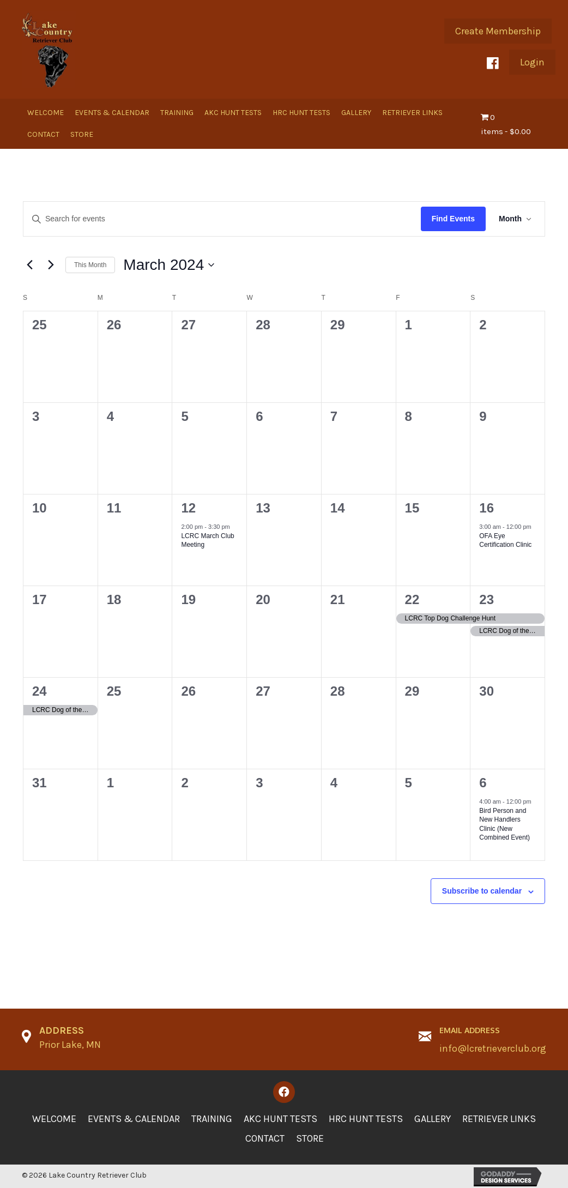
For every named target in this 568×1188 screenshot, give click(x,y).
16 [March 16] (486, 507)
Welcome (54, 1119)
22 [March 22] (412, 599)
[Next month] (50, 265)
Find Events (453, 218)
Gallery (432, 1119)
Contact (265, 1138)
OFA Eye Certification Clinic (505, 540)
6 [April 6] (482, 782)
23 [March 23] (486, 599)
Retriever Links (499, 1119)
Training (211, 1119)
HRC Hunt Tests (366, 1119)
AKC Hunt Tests (280, 1119)
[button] (498, 31)
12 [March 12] (188, 507)
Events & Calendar (134, 1119)
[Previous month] (29, 265)
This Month (90, 265)
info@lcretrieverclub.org (492, 1048)
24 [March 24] (39, 691)
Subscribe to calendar (482, 891)
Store (310, 1138)
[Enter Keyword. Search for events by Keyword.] (222, 219)
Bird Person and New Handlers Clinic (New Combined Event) (504, 824)
